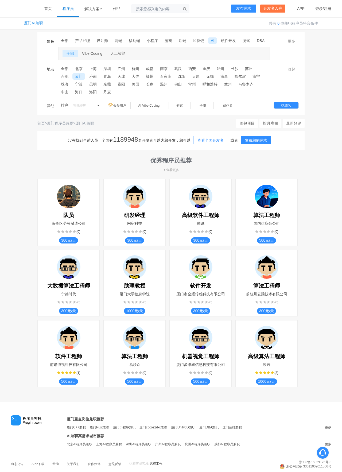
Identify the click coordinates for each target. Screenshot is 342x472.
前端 (118, 40)
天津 (121, 76)
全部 (64, 40)
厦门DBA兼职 (209, 427)
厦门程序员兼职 (60, 123)
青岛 (107, 76)
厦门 (79, 76)
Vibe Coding (92, 53)
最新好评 (293, 123)
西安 (192, 69)
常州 (192, 84)
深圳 (107, 69)
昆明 (93, 84)
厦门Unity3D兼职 (183, 427)
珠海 (64, 84)
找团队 (286, 105)
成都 (149, 69)
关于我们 (73, 464)
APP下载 (38, 464)
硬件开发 (228, 40)
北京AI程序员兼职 (79, 444)
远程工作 (156, 464)
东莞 (107, 84)
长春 (149, 84)
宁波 (79, 84)
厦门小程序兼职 (124, 427)
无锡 (210, 76)
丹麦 (107, 92)
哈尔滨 (240, 76)
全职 (203, 105)
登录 (319, 8)
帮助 (55, 464)
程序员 (68, 8)
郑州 (220, 69)
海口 (79, 92)
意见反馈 (114, 464)
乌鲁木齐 (245, 84)
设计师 (102, 40)
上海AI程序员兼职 (109, 444)
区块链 (198, 40)
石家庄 (165, 76)
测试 (246, 40)
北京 (79, 69)
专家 (179, 105)
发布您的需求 (256, 140)
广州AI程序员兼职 (168, 444)
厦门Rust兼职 (99, 427)
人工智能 (117, 53)
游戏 (168, 40)
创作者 (227, 105)
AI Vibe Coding (149, 105)
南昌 (224, 76)
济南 (93, 76)
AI (212, 40)
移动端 (134, 40)
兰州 (228, 84)
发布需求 (243, 8)
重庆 (206, 69)
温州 (164, 84)
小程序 (152, 40)
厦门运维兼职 (232, 427)
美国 (135, 84)
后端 (182, 40)
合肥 (64, 76)
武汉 (178, 69)
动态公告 (17, 464)
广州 (121, 69)
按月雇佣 (270, 123)
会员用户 (117, 105)
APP (301, 8)
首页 (48, 8)
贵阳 (121, 84)
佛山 (178, 84)
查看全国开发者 (210, 140)
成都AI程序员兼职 (227, 444)
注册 (327, 8)
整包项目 (247, 123)
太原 (196, 76)
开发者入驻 (272, 8)
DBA (261, 40)
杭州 (135, 69)
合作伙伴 (94, 464)
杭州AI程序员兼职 (197, 444)
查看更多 (171, 170)
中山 (64, 92)
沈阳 (181, 76)
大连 (135, 76)
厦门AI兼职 (33, 23)
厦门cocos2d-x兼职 (153, 427)
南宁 (256, 76)
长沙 (234, 69)
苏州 (248, 69)
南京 (164, 69)
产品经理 (82, 40)
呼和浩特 (210, 84)
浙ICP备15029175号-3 (315, 462)
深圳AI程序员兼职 (138, 444)
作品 (117, 8)
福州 (149, 76)
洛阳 (93, 92)
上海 (93, 69)
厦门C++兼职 (76, 427)
